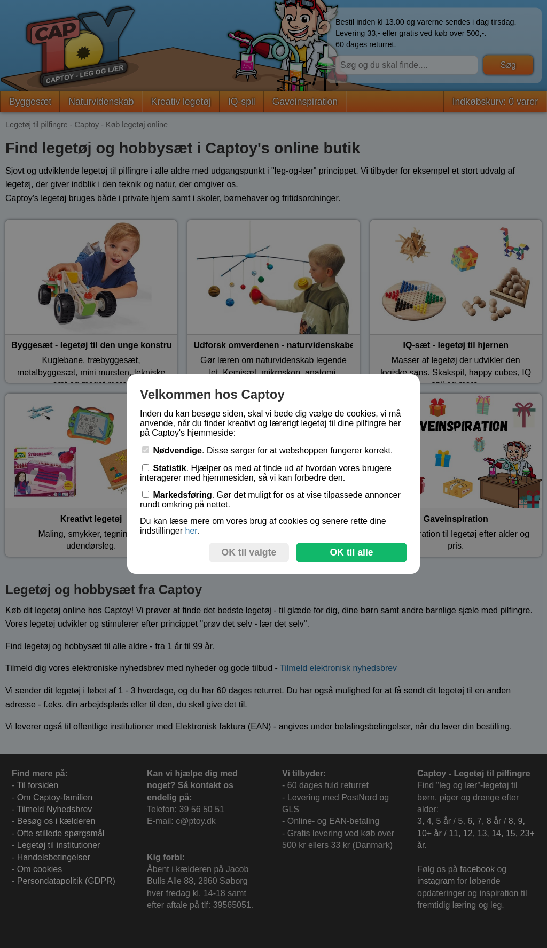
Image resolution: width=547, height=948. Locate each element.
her (191, 530)
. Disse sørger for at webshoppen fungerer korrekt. (267, 450)
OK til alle (351, 552)
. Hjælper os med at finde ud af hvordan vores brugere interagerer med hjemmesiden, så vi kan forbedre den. (266, 473)
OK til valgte (249, 552)
